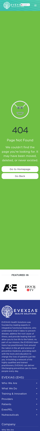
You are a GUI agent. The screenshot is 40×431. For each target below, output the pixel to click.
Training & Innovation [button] (14, 393)
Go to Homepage (20, 169)
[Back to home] (14, 5)
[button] (35, 5)
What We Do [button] (9, 388)
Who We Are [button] (9, 383)
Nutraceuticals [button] (10, 414)
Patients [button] (6, 404)
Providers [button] (7, 399)
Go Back (20, 176)
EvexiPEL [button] (7, 409)
